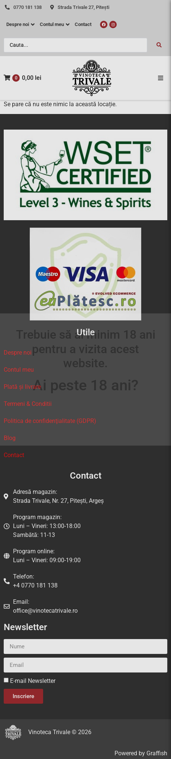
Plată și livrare (22, 386)
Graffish (156, 753)
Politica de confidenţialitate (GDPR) (50, 420)
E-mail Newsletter (32, 680)
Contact (14, 455)
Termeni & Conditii (28, 403)
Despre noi (18, 352)
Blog (10, 438)
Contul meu (19, 369)
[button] (160, 78)
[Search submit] (159, 45)
